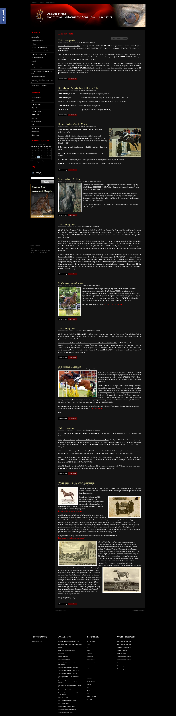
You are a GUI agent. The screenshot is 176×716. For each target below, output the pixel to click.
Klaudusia (89, 678)
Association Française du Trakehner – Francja (70, 644)
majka (88, 644)
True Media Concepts (35, 162)
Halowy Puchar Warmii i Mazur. (72, 124)
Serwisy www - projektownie (39, 252)
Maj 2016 (34, 108)
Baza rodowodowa (37, 40)
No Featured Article (36, 641)
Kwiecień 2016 (36, 111)
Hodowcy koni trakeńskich (39, 51)
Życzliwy (89, 653)
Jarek (88, 665)
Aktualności (35, 37)
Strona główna (34, 2)
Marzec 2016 (35, 114)
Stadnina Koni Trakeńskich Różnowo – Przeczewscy (68, 663)
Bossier (60, 647)
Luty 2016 (34, 118)
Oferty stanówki (36, 68)
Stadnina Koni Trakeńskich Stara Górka (68, 670)
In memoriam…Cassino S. (70, 367)
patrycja (89, 684)
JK (87, 675)
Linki (33, 64)
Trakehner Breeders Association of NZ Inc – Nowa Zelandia (69, 693)
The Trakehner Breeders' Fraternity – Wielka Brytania (69, 686)
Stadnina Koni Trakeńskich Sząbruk (67, 673)
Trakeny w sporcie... (122, 662)
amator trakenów (91, 662)
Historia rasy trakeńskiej (39, 47)
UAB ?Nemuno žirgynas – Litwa (66, 706)
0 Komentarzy (63, 78)
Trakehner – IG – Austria (64, 689)
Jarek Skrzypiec (83, 42)
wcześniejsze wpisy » (139, 610)
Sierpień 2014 (35, 132)
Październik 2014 (36, 128)
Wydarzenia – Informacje (39, 85)
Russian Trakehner (63, 656)
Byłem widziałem (91, 696)
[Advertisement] (42, 231)
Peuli (88, 693)
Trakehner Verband (63, 697)
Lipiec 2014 (35, 135)
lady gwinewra (90, 681)
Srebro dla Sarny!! (122, 653)
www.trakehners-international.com (67, 709)
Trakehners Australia (63, 703)
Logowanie (41, 2)
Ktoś (88, 647)
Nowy (88, 690)
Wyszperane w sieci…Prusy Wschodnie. (76, 483)
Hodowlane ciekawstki (38, 54)
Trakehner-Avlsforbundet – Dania (67, 700)
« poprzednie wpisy (60, 610)
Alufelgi (33, 254)
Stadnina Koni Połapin (64, 659)
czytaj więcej (72, 78)
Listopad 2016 (35, 101)
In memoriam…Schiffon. (69, 179)
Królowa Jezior (91, 641)
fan (87, 687)
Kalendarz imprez (37, 57)
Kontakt (33, 61)
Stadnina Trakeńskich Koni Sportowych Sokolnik (68, 677)
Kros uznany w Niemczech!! (124, 641)
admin (88, 650)
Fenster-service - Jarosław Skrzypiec (41, 250)
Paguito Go (61, 653)
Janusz (88, 672)
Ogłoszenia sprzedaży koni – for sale (41, 72)
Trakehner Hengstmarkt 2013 (124, 647)
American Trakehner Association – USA (68, 641)
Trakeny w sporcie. (66, 40)
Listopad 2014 (35, 125)
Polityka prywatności (51, 2)
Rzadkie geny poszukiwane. (70, 283)
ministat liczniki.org (35, 245)
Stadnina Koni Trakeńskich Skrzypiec (68, 667)
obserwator (90, 656)
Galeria (33, 44)
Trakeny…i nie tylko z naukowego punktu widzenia (42, 81)
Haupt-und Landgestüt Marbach (66, 650)
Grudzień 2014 (36, 121)
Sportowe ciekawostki (38, 76)
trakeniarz (89, 669)
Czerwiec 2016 (36, 104)
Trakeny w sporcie (122, 650)
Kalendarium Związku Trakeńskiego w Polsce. (79, 88)
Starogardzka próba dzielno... (124, 656)
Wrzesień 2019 (36, 97)
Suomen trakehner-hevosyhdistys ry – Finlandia (68, 681)
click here (89, 699)
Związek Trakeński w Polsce (65, 712)
